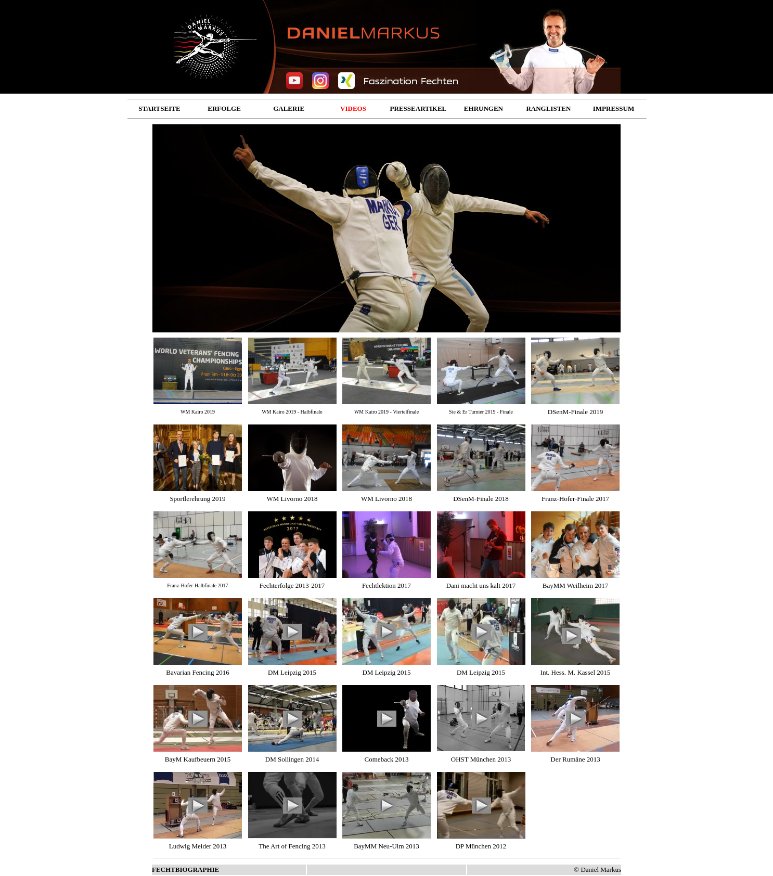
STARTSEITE (159, 108)
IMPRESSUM (613, 108)
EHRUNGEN (483, 108)
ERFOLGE (224, 108)
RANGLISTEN (548, 108)
